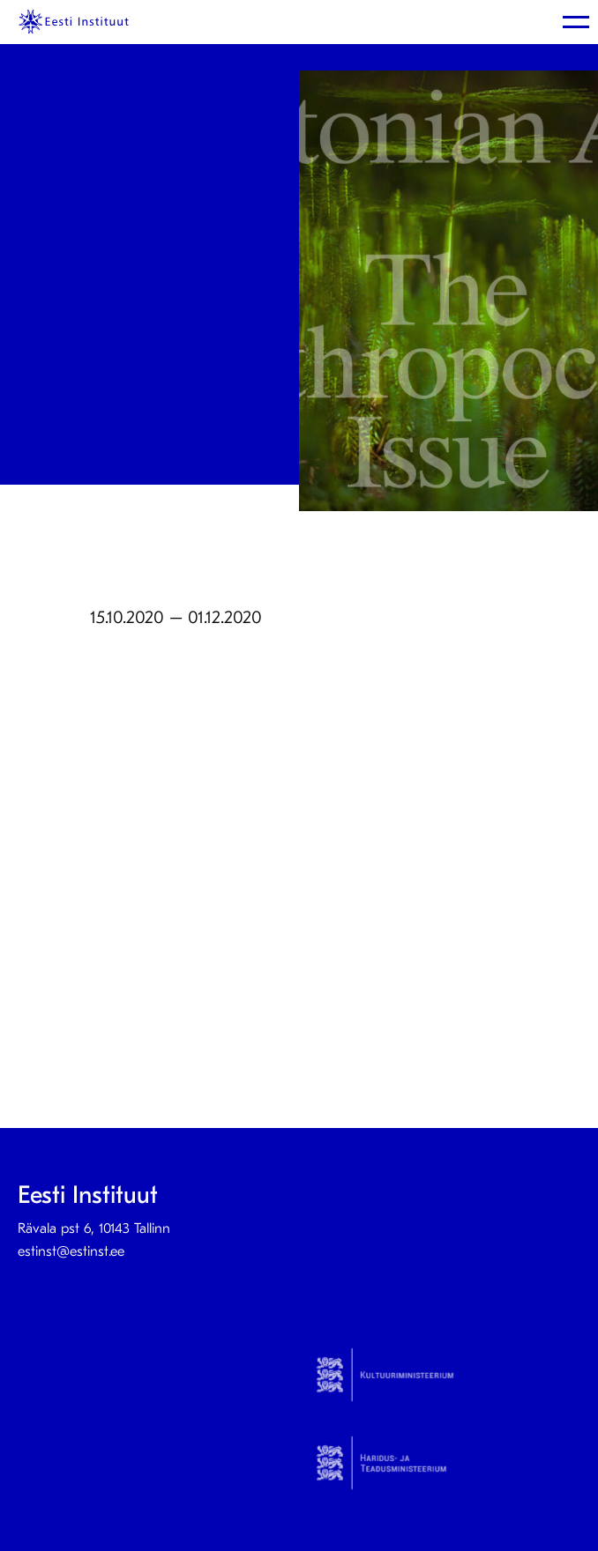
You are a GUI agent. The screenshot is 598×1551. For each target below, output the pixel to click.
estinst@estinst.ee (71, 1251)
